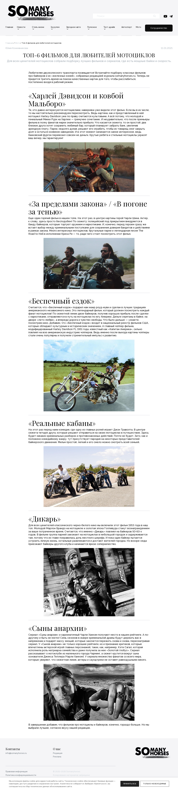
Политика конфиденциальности (21, 775)
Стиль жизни (38, 27)
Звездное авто (73, 27)
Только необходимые (154, 784)
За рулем (55, 27)
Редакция (57, 753)
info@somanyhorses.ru (16, 753)
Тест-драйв (109, 27)
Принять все (129, 784)
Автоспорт (126, 27)
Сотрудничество (158, 28)
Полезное (92, 27)
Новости (21, 27)
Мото (138, 27)
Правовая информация (16, 771)
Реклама (57, 757)
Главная (9, 27)
